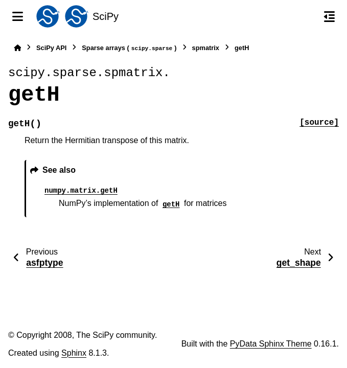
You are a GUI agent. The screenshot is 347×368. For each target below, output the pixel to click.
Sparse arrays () (129, 48)
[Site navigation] (17, 16)
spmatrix (205, 48)
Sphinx (73, 353)
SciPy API (51, 48)
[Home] (17, 47)
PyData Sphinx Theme (271, 343)
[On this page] (329, 16)
